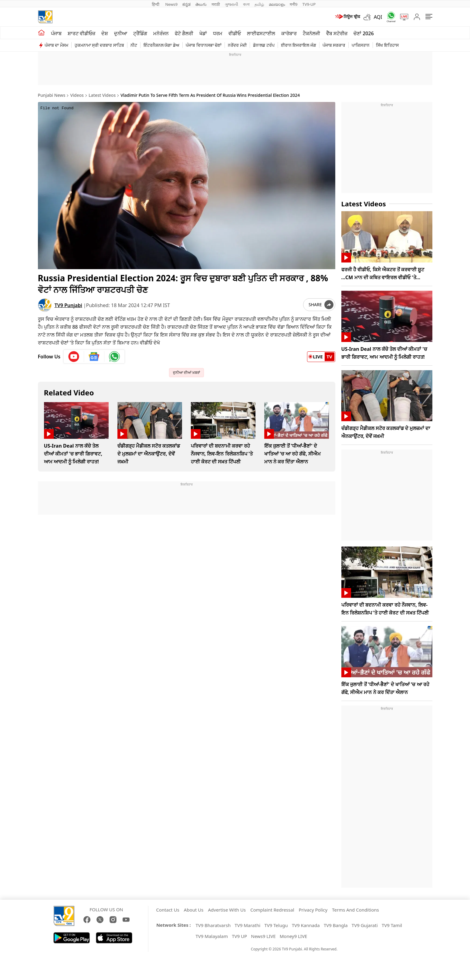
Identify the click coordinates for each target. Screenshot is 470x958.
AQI (378, 17)
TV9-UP (309, 4)
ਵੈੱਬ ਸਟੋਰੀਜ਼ (336, 33)
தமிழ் (259, 4)
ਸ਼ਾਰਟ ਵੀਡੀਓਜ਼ (81, 33)
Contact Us (167, 910)
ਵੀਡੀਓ (234, 33)
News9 (171, 4)
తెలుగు (201, 4)
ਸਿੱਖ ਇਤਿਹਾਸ (387, 45)
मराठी (215, 4)
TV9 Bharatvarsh (213, 925)
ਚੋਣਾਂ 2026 (363, 33)
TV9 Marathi (247, 925)
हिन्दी (156, 4)
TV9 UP (239, 936)
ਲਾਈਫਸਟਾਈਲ (261, 33)
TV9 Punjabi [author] (68, 305)
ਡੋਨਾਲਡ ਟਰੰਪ (264, 45)
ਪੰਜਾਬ (56, 33)
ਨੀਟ (133, 45)
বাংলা (246, 4)
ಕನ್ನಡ (186, 4)
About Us (194, 910)
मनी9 (294, 4)
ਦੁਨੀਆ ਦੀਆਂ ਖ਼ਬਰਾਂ (186, 372)
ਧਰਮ (217, 33)
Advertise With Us (226, 910)
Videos (76, 95)
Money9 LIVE (293, 936)
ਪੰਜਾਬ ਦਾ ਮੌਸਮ (56, 45)
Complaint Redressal (272, 910)
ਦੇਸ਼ (104, 33)
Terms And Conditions (355, 910)
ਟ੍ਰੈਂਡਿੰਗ (140, 33)
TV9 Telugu (276, 925)
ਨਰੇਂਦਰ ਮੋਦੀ (237, 45)
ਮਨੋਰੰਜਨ (161, 33)
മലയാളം (277, 4)
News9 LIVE (263, 936)
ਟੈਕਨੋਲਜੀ (311, 33)
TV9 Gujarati (365, 925)
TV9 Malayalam (212, 936)
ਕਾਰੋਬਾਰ (289, 33)
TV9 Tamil (392, 925)
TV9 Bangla (336, 925)
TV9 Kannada (306, 925)
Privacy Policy (313, 910)
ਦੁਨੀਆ (120, 33)
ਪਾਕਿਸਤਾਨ (361, 45)
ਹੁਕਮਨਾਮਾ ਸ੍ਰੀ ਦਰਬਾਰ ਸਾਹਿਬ (99, 45)
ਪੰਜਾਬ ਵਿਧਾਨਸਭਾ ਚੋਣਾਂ (203, 45)
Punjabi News (52, 95)
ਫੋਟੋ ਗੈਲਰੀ (184, 33)
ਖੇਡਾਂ (203, 33)
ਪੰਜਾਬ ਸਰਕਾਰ (334, 45)
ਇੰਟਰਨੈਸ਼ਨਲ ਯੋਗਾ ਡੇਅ (161, 45)
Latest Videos (102, 95)
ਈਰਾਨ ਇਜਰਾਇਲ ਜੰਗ (298, 45)
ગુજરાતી (231, 4)
